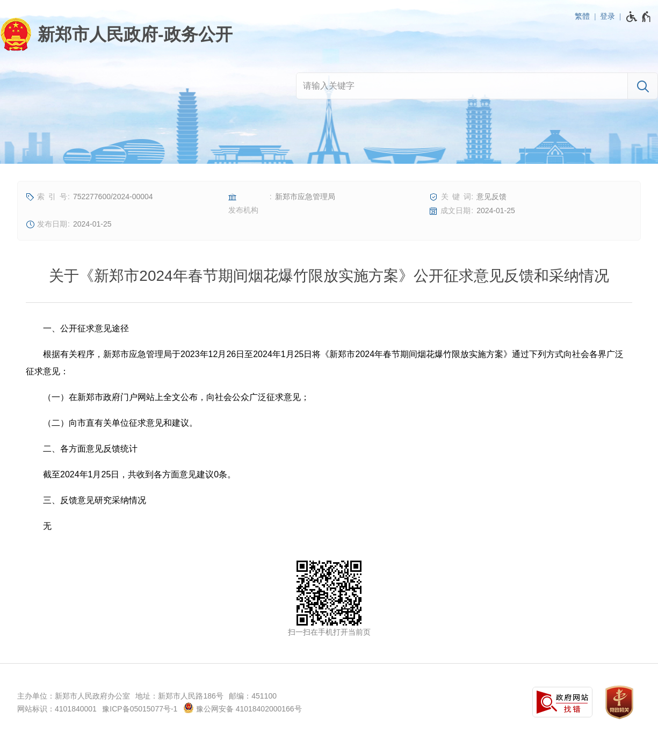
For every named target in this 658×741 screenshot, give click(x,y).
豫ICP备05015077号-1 (139, 708)
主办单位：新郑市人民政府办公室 (73, 696)
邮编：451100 (253, 696)
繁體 (582, 16)
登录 (607, 16)
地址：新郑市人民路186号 (179, 696)
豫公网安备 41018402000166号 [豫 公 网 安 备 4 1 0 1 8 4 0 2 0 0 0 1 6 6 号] (242, 707)
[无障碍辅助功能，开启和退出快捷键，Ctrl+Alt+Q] (639, 16)
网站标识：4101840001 (57, 708)
